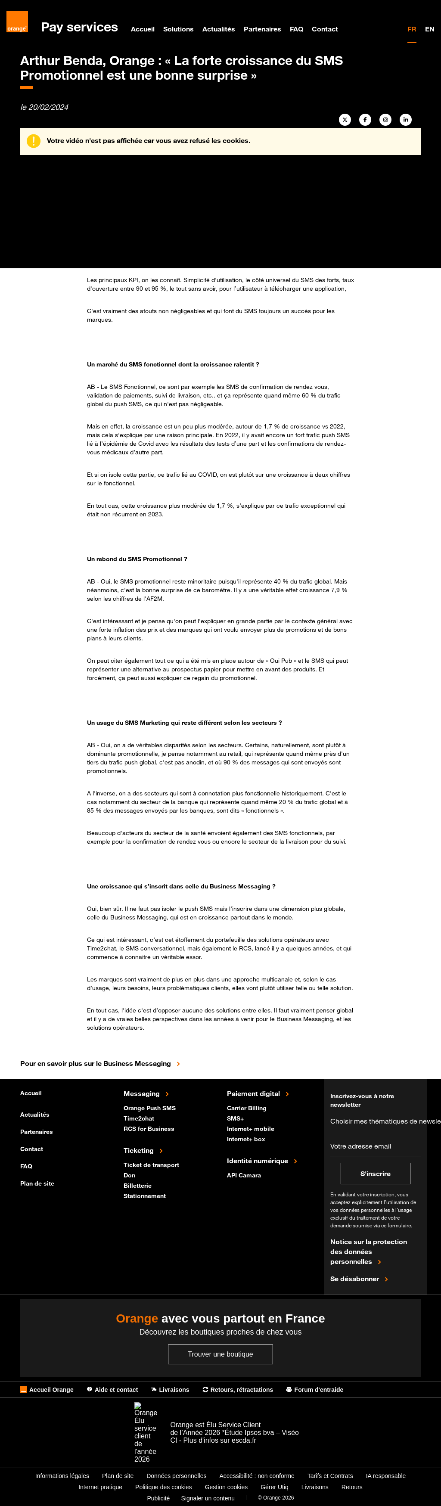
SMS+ (236, 1118)
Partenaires (262, 29)
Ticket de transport (152, 1164)
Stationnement (146, 1195)
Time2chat (140, 1118)
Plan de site (37, 1183)
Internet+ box (247, 1138)
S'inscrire (375, 1173)
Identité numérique (258, 1160)
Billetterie (138, 1185)
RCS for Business (150, 1128)
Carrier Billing (247, 1107)
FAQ (296, 29)
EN (430, 29)
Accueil (143, 29)
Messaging (142, 1093)
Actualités (218, 29)
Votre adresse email (360, 1146)
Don (130, 1175)
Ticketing (139, 1150)
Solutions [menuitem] (178, 29)
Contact (325, 29)
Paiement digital (254, 1093)
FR (411, 29)
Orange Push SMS (150, 1107)
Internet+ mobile (251, 1128)
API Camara (245, 1175)
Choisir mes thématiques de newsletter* (375, 1121)
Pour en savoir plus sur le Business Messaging (117, 1063)
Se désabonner (355, 1278)
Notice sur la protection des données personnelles (368, 1251)
